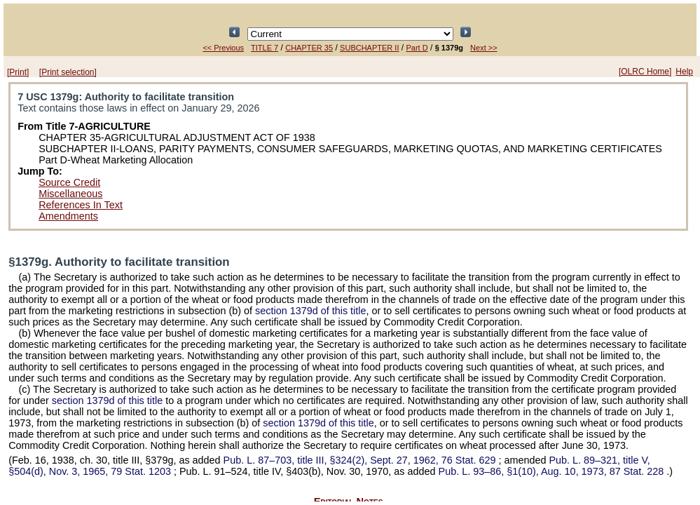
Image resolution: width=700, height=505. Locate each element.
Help (684, 71)
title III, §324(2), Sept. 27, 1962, (361, 460)
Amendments (68, 216)
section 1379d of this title (310, 310)
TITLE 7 (264, 47)
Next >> (483, 47)
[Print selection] (68, 72)
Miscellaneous (70, 193)
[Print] (18, 72)
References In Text (81, 204)
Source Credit (69, 182)
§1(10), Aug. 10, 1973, (553, 471)
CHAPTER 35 (309, 47)
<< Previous (223, 47)
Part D (416, 47)
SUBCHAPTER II (369, 47)
